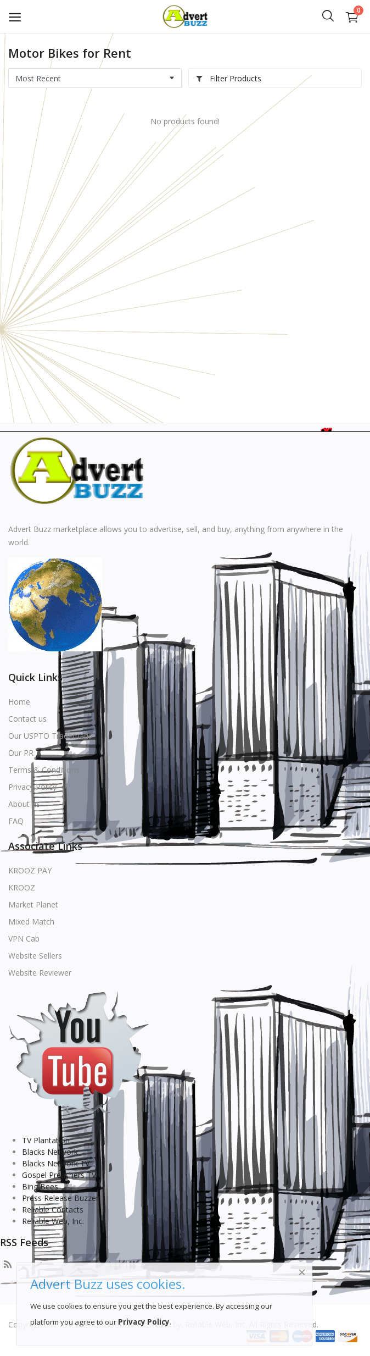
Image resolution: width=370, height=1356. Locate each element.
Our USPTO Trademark (49, 735)
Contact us (27, 718)
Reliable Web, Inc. (53, 1221)
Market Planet (33, 904)
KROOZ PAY (30, 870)
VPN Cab (24, 938)
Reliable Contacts (52, 1209)
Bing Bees (40, 1186)
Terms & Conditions (44, 770)
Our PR (20, 753)
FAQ (16, 821)
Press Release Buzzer (60, 1198)
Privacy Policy (32, 787)
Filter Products (228, 78)
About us (24, 804)
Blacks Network (50, 1152)
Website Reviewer (39, 972)
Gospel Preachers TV (59, 1175)
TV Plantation (46, 1140)
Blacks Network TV (55, 1163)
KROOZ (21, 887)
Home (19, 701)
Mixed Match (31, 921)
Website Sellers (35, 955)
